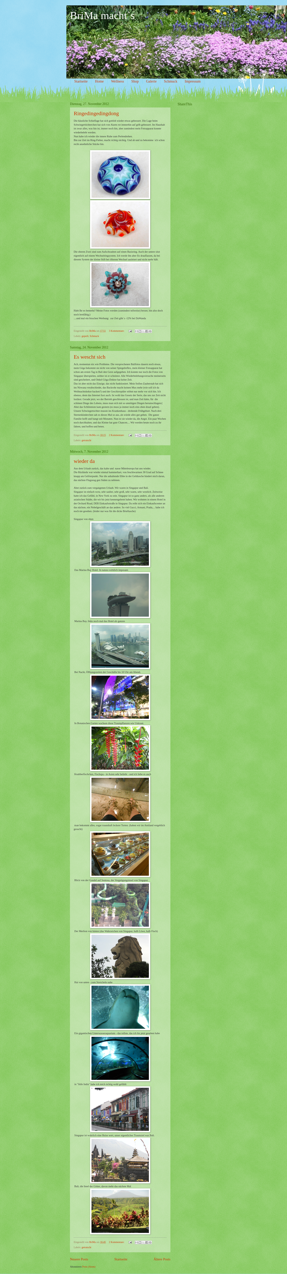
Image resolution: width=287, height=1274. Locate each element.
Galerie (151, 81)
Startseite (81, 81)
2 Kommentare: (117, 435)
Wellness (117, 81)
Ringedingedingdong (96, 113)
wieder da (84, 461)
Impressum (193, 81)
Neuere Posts (79, 1259)
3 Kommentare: (117, 331)
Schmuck (170, 81)
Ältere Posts (162, 1259)
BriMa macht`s (102, 15)
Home (99, 81)
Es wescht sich (89, 357)
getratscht (86, 440)
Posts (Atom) (88, 1266)
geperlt (85, 336)
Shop (135, 81)
